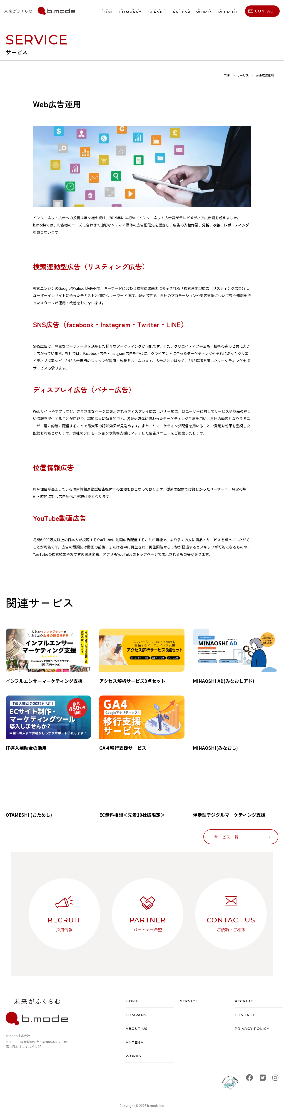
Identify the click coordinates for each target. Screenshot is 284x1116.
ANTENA (135, 1042)
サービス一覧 (226, 837)
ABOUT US (137, 1028)
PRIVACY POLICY (252, 1028)
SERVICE (189, 1001)
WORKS (133, 1056)
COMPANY (136, 1015)
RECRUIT (244, 1001)
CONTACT (245, 1015)
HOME (132, 1001)
